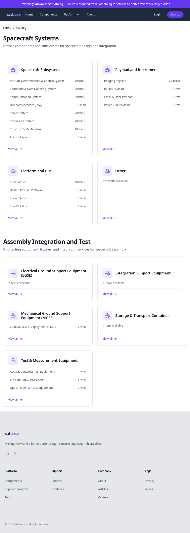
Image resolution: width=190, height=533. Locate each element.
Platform (71, 14)
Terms (149, 489)
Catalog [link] (21, 28)
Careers (103, 497)
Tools (8, 497)
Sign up (175, 14)
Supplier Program (16, 489)
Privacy (149, 481)
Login (157, 14)
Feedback (58, 489)
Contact (57, 481)
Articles (103, 489)
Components (48, 14)
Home (29, 14)
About (91, 14)
